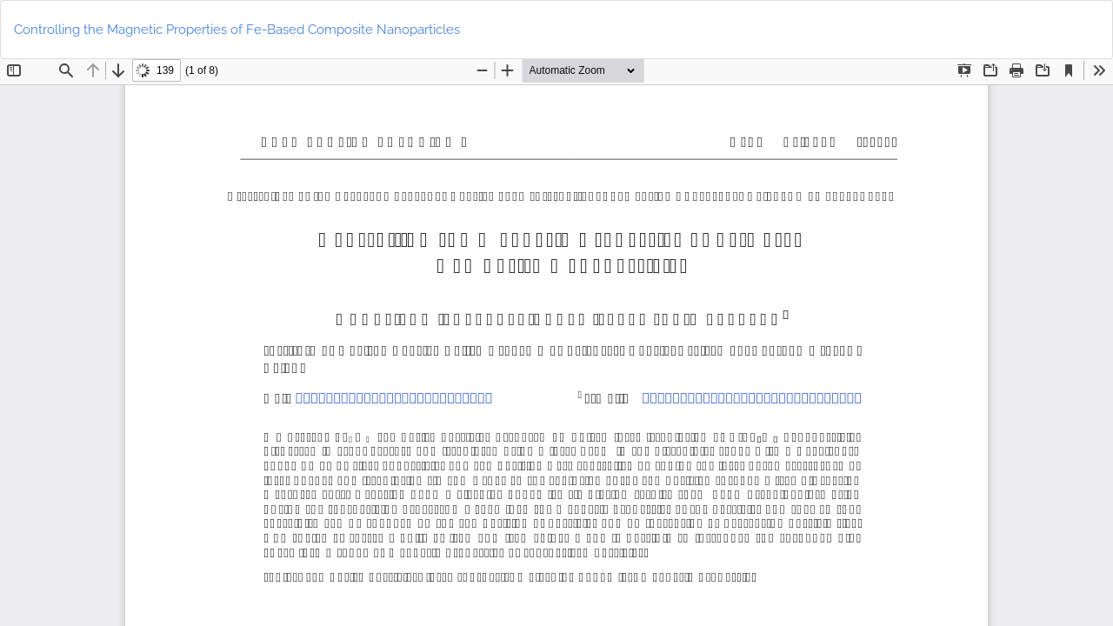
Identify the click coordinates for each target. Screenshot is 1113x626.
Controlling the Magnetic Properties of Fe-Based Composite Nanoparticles (237, 29)
